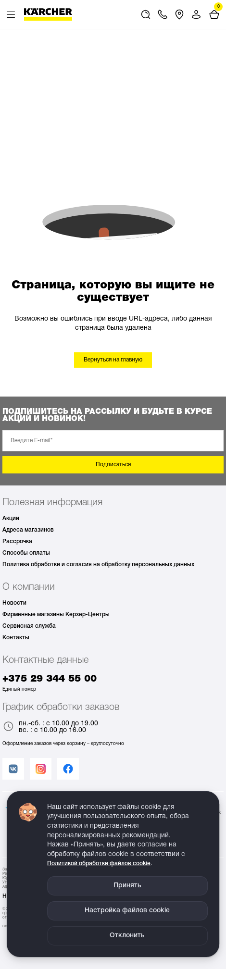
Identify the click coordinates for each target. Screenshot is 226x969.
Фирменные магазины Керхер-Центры (56, 614)
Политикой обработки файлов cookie (99, 863)
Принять (127, 885)
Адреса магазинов (28, 530)
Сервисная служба (29, 626)
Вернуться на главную (113, 359)
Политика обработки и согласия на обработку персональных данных (98, 564)
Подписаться (113, 464)
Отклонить (127, 935)
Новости (14, 603)
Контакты (15, 637)
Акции (10, 518)
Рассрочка (17, 541)
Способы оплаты (26, 553)
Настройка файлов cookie (127, 910)
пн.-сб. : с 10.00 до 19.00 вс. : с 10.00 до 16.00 (50, 727)
